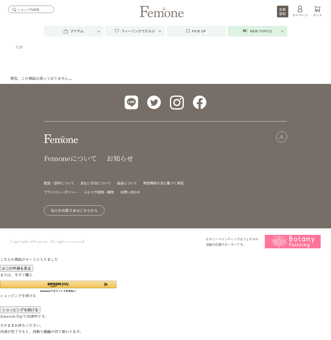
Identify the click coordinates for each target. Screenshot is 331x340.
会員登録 (282, 11)
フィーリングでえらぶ (135, 30)
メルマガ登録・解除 (99, 192)
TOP (19, 47)
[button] (58, 286)
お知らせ (120, 158)
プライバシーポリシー (61, 192)
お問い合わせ (130, 192)
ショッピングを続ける (20, 310)
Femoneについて (70, 158)
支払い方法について (95, 182)
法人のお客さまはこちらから (74, 210)
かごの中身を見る (16, 268)
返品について (127, 182)
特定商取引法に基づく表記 (163, 182)
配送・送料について (59, 182)
